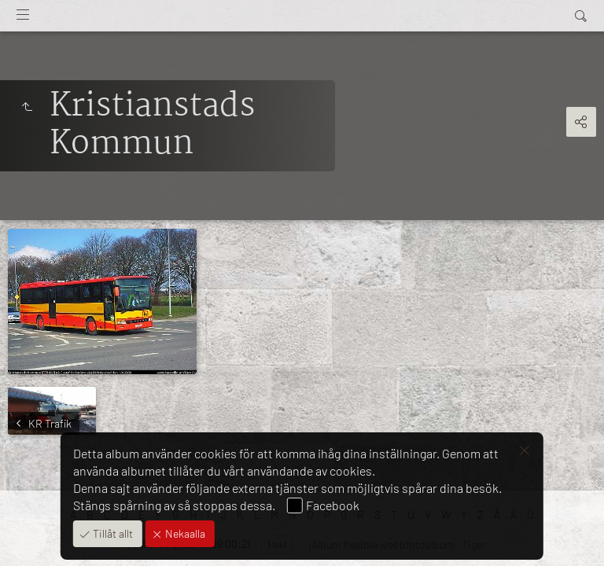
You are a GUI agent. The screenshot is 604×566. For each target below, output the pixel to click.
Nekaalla (184, 533)
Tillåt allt (111, 533)
